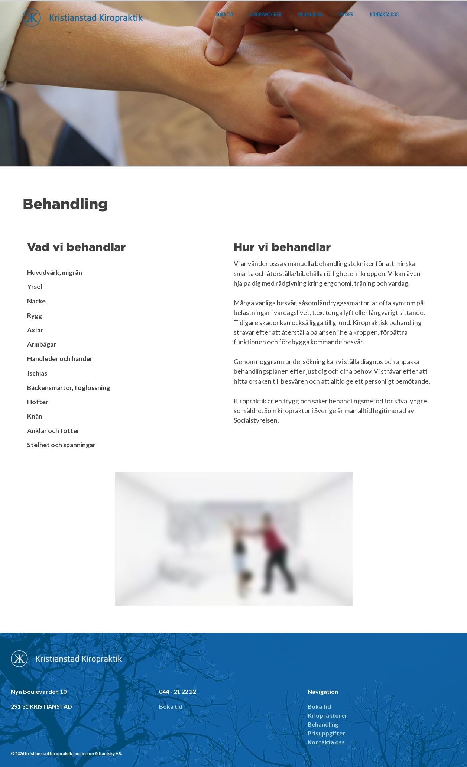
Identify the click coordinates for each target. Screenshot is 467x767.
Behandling (310, 15)
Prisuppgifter (326, 733)
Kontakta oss (384, 15)
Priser (346, 15)
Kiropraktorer (266, 15)
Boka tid (224, 15)
